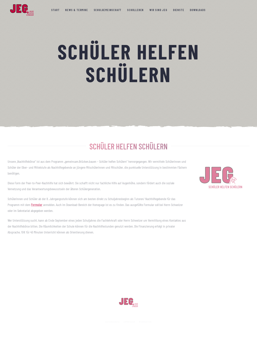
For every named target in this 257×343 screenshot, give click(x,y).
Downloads (198, 10)
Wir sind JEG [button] (158, 10)
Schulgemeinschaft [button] (108, 10)
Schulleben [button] (135, 10)
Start (55, 10)
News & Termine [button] (76, 10)
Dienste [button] (178, 10)
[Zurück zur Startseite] (22, 10)
